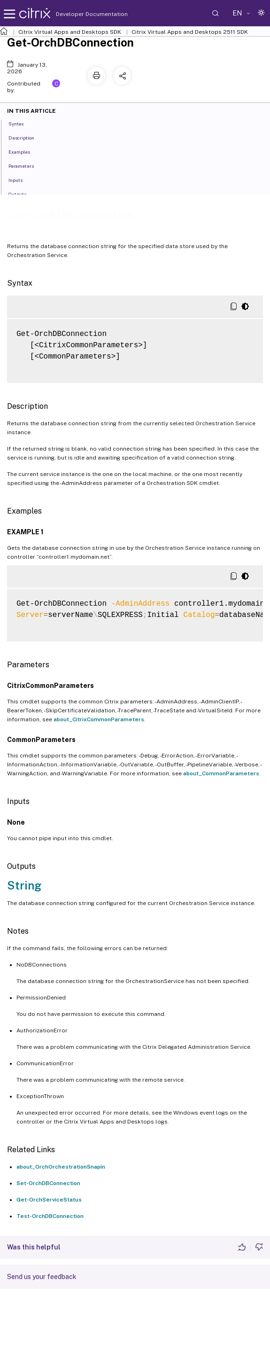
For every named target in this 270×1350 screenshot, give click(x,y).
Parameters (26, 165)
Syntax (21, 123)
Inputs (20, 179)
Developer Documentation (77, 14)
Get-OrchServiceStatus (49, 1199)
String (24, 885)
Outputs (22, 193)
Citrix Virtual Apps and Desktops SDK (69, 32)
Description (26, 137)
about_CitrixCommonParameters (99, 719)
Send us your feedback (42, 1276)
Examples (24, 151)
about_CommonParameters (221, 773)
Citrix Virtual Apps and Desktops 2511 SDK (189, 32)
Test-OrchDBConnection (50, 1216)
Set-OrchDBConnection (48, 1183)
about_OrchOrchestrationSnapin (60, 1166)
